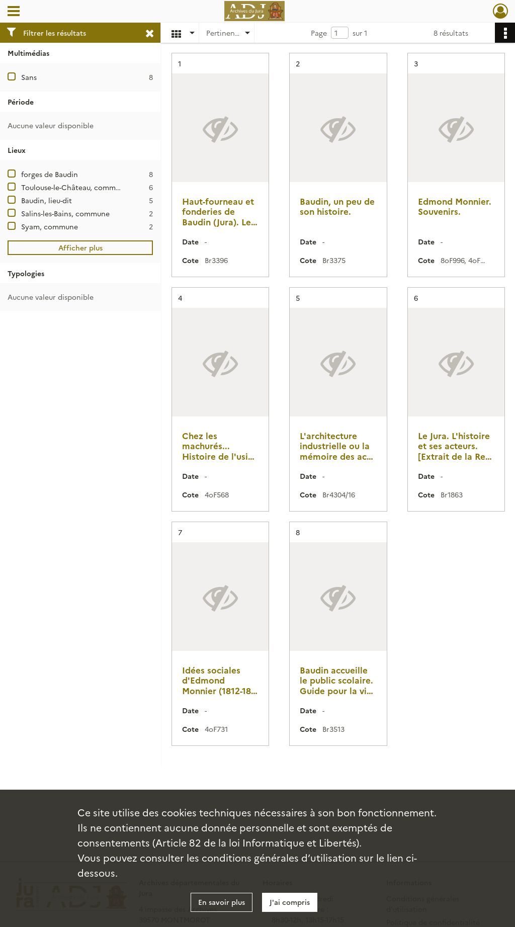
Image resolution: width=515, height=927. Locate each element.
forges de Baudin (49, 174)
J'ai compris (290, 902)
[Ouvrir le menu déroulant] (14, 12)
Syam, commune (49, 226)
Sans (29, 77)
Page (319, 33)
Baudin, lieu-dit (46, 200)
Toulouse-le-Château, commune (74, 187)
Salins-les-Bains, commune (65, 213)
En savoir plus (221, 902)
